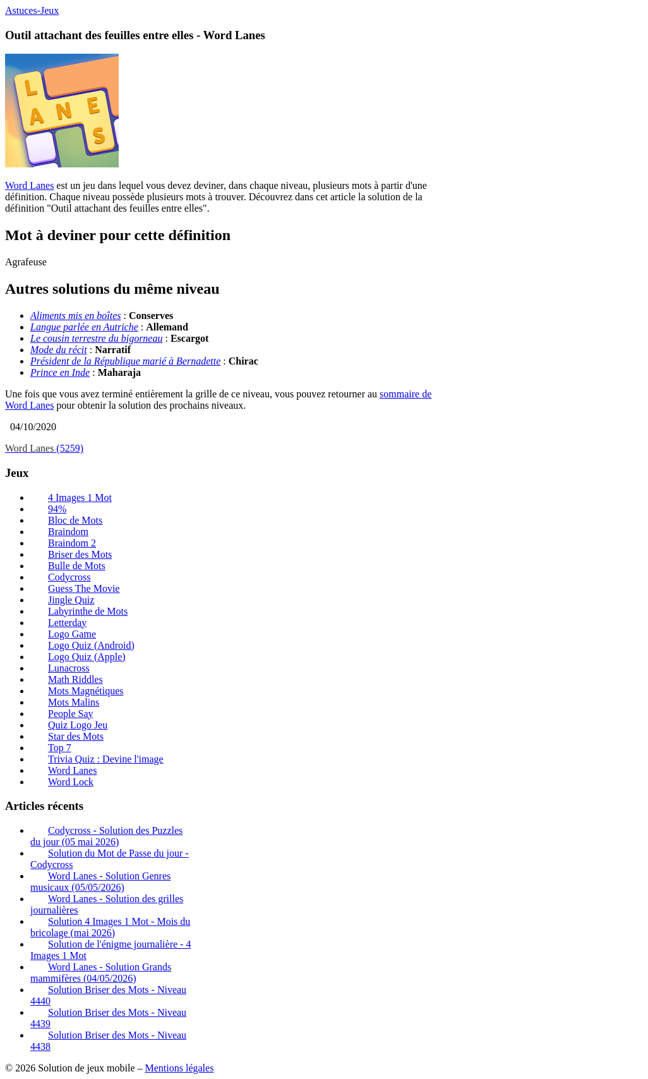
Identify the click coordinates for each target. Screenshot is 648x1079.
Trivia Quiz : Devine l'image (106, 759)
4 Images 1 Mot (80, 497)
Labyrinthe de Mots (88, 611)
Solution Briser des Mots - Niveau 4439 (108, 1018)
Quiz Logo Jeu (77, 725)
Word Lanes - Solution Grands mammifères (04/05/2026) (100, 972)
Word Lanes (29, 185)
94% (57, 508)
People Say (70, 713)
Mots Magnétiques (86, 690)
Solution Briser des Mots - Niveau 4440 (108, 995)
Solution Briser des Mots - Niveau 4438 (108, 1041)
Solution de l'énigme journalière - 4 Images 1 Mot (110, 950)
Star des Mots (76, 736)
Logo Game (72, 634)
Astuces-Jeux (32, 10)
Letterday (67, 622)
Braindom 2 (72, 543)
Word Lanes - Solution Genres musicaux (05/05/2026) (100, 882)
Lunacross (69, 668)
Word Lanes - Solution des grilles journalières (106, 904)
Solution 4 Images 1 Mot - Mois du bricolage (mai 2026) (110, 927)
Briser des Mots (80, 554)
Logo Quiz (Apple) (87, 656)
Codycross (69, 577)
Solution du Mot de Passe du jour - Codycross (109, 859)
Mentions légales (179, 1068)
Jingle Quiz (71, 599)
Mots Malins (73, 702)
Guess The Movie (83, 588)
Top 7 (59, 747)
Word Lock (70, 781)
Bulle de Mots (76, 565)
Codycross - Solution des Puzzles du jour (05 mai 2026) (106, 836)
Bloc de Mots (75, 520)
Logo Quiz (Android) (91, 645)
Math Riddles (75, 679)
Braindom (68, 531)
